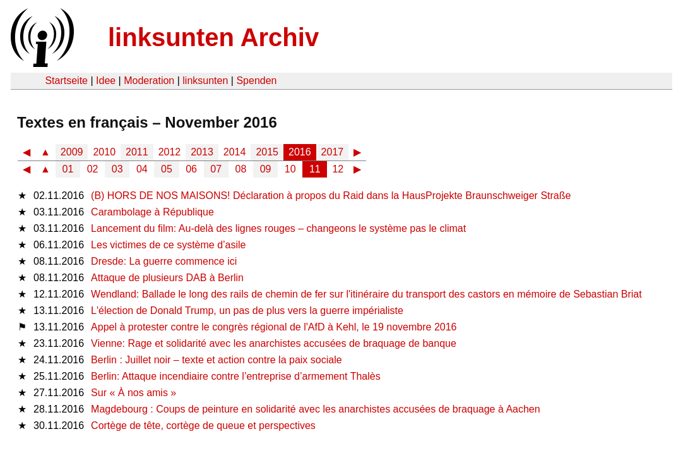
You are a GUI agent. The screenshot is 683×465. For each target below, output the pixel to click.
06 (191, 169)
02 (92, 169)
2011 (137, 152)
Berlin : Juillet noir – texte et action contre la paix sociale (216, 359)
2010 (104, 152)
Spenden (256, 80)
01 (68, 169)
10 (290, 169)
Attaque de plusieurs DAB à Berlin (167, 277)
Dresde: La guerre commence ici (164, 261)
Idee (106, 80)
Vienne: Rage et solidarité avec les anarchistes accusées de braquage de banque (273, 343)
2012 (169, 152)
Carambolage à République (152, 212)
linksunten (205, 80)
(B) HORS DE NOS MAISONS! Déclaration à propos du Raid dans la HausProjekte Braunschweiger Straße (331, 195)
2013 (202, 152)
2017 (332, 152)
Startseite (66, 80)
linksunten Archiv (213, 37)
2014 (234, 152)
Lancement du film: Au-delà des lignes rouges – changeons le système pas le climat (278, 228)
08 (241, 169)
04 (142, 169)
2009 (72, 152)
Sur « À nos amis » (133, 392)
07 (216, 169)
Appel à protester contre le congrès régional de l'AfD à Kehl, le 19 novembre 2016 (273, 327)
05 (166, 169)
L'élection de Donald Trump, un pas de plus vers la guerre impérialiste (247, 310)
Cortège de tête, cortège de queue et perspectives (203, 425)
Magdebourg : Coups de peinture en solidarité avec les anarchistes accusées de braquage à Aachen (315, 409)
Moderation (149, 80)
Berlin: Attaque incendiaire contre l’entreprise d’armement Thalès (236, 376)
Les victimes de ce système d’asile (168, 244)
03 (117, 169)
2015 (267, 152)
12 (337, 169)
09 (265, 169)
